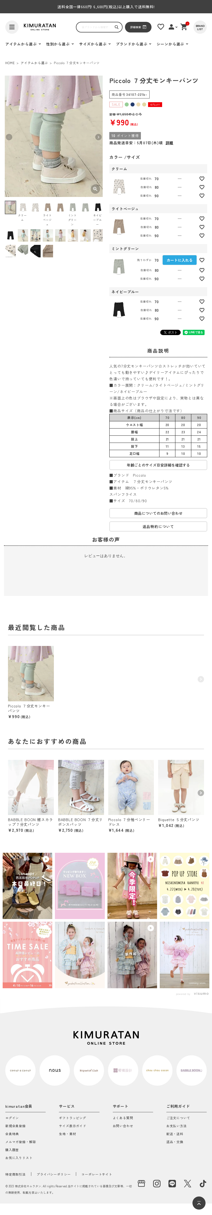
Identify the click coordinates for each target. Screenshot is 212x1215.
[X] (187, 1183)
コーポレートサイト (96, 1174)
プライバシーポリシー (54, 1174)
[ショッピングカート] (184, 27)
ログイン (12, 1118)
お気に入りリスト (19, 1158)
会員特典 (12, 1134)
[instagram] (157, 1183)
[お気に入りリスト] (161, 27)
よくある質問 (123, 1118)
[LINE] (172, 1183)
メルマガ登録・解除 (20, 1142)
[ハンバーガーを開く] (12, 27)
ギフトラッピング (72, 1118)
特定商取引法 (15, 1174)
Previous (9, 137)
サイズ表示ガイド (72, 1126)
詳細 (170, 142)
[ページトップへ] (199, 1203)
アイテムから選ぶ (34, 62)
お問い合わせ (123, 1126)
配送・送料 (174, 1134)
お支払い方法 (176, 1126)
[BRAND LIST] (200, 27)
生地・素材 (67, 1134)
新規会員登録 (15, 1126)
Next (98, 137)
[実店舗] (141, 1183)
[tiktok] (203, 1183)
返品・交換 (174, 1142)
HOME (10, 62)
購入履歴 (12, 1150)
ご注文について (178, 1118)
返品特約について (158, 526)
